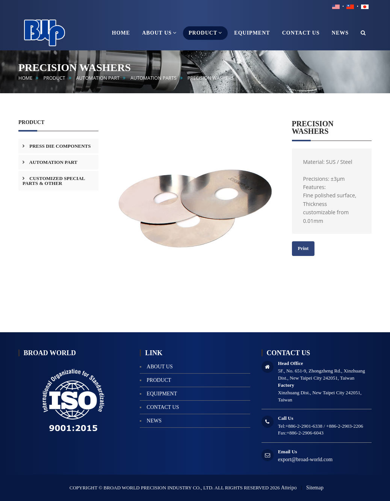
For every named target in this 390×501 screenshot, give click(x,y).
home (25, 78)
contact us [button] (301, 33)
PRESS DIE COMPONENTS (59, 146)
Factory (286, 385)
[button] (363, 33)
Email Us (287, 451)
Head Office (290, 363)
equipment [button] (252, 33)
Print (303, 248)
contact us (163, 407)
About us (159, 366)
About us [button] (159, 32)
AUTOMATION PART (98, 78)
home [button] (121, 33)
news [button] (340, 33)
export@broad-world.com (305, 459)
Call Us (285, 418)
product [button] (205, 32)
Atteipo (289, 487)
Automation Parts (153, 78)
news (154, 421)
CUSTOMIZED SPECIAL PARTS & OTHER (54, 181)
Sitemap (314, 487)
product (54, 78)
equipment (162, 394)
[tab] (58, 146)
